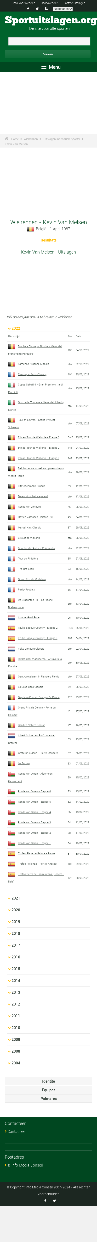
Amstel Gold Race (29, 617)
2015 (15, 968)
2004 (15, 1063)
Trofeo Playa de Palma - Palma (36, 853)
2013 (15, 992)
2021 (15, 898)
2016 (15, 957)
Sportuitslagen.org (51, 20)
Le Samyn (24, 763)
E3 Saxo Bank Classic (30, 687)
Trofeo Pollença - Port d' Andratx (37, 863)
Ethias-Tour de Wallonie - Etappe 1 (38, 458)
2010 (15, 1027)
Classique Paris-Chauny (32, 374)
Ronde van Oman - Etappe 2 (34, 832)
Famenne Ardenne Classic (33, 364)
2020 (15, 910)
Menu (51, 67)
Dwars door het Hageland (33, 496)
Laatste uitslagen (74, 3)
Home (15, 139)
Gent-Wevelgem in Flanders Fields (38, 676)
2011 (15, 1015)
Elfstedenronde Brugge (31, 486)
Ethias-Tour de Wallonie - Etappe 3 (38, 437)
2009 (15, 1039)
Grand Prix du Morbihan (32, 579)
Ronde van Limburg (29, 506)
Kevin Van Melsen (16, 144)
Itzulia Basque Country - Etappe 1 (37, 638)
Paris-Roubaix (26, 589)
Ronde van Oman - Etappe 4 (34, 812)
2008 (15, 1051)
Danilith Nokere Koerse (31, 725)
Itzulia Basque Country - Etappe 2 (37, 627)
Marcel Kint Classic (29, 527)
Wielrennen (31, 139)
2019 (15, 921)
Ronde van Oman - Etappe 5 (34, 801)
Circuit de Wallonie (29, 538)
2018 (15, 933)
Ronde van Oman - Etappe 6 (34, 791)
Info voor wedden (24, 3)
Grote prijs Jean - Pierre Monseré (38, 753)
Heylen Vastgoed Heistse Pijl (35, 517)
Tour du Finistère (28, 558)
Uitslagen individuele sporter (62, 139)
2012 (15, 1004)
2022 (15, 328)
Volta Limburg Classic (31, 648)
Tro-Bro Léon (26, 569)
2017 (15, 945)
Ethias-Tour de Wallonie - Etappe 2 (38, 447)
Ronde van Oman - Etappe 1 (34, 843)
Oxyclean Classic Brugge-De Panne (39, 697)
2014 (15, 980)
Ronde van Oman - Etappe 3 (34, 822)
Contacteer (16, 1131)
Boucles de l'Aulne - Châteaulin (36, 548)
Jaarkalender (49, 3)
